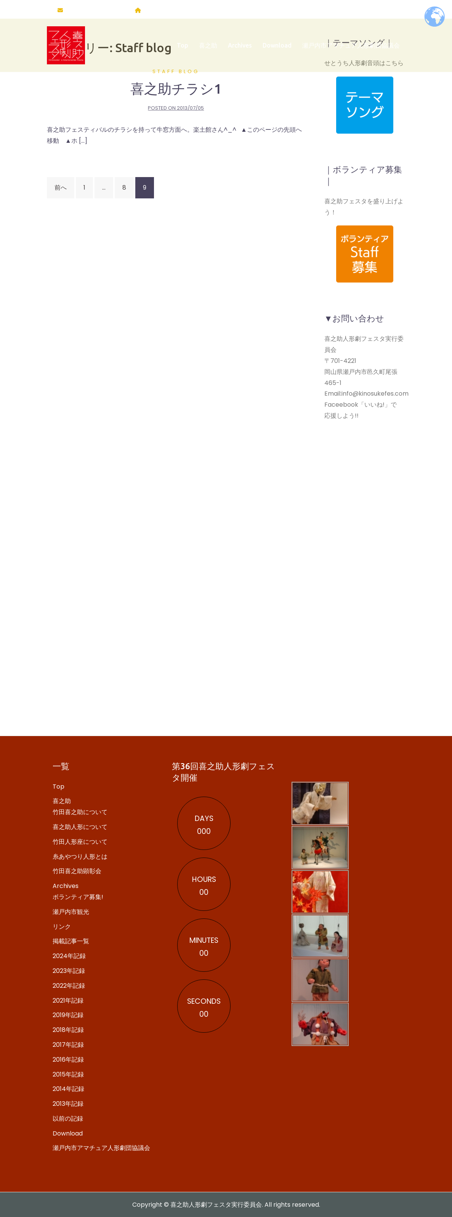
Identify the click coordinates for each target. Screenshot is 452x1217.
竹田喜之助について (80, 812)
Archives (240, 47)
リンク (62, 926)
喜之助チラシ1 (175, 88)
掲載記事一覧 (71, 941)
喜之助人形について (80, 827)
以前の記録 (68, 1118)
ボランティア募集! (78, 897)
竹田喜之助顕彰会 (77, 871)
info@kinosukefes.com (97, 10)
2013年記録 (68, 1103)
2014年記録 (68, 1088)
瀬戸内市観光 (71, 911)
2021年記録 (68, 1000)
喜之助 (208, 47)
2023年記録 (69, 970)
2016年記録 (68, 1059)
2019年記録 (68, 1015)
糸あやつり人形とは (80, 856)
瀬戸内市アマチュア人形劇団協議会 (351, 47)
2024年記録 (69, 956)
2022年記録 (69, 985)
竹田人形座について (80, 841)
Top (182, 47)
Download (277, 47)
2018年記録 (68, 1029)
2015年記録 (68, 1074)
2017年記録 (68, 1044)
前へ (60, 187)
